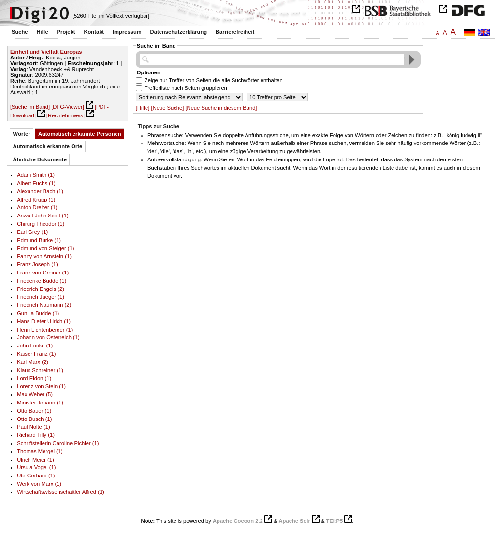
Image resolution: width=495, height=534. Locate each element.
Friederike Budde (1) (41, 281)
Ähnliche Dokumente (40, 159)
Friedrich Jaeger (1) (40, 297)
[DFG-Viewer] (67, 107)
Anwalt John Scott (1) (42, 215)
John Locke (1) (35, 345)
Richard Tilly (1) (36, 435)
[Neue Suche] (167, 108)
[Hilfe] (143, 108)
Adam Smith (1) (36, 175)
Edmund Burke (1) (39, 240)
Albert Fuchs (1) (36, 183)
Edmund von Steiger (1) (45, 248)
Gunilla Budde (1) (38, 313)
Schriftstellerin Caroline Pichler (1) (58, 443)
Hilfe (42, 32)
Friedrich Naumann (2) (44, 305)
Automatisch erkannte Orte (48, 146)
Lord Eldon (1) (34, 378)
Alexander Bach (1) (40, 191)
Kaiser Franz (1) (36, 354)
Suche (20, 32)
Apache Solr (294, 521)
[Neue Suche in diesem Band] (221, 108)
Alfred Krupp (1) (36, 199)
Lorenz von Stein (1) (41, 386)
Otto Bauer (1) (34, 411)
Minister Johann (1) (40, 402)
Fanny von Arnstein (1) (44, 256)
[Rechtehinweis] (65, 115)
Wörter (21, 134)
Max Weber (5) (35, 394)
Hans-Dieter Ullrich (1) (44, 321)
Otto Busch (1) (34, 419)
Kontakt (94, 32)
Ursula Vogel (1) (36, 467)
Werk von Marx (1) (39, 484)
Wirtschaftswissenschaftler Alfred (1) (60, 492)
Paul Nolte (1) (33, 427)
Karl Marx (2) (32, 362)
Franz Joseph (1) (37, 264)
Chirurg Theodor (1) (40, 224)
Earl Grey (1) (32, 232)
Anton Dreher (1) (37, 207)
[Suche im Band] (30, 107)
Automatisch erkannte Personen (79, 134)
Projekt (66, 32)
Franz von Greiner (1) (43, 272)
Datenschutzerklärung (178, 32)
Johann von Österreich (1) (48, 337)
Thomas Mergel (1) (40, 451)
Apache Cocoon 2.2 (238, 521)
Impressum (127, 32)
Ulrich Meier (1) (35, 459)
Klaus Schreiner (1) (40, 370)
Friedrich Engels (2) (40, 289)
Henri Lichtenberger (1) (45, 329)
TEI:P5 (334, 521)
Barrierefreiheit (235, 32)
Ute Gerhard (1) (36, 475)
